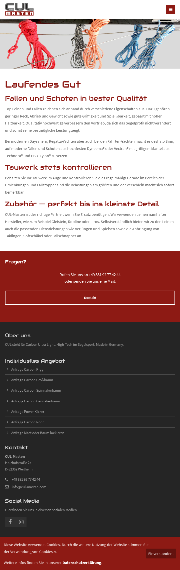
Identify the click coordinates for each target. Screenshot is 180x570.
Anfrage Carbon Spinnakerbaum (36, 390)
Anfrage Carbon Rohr (27, 422)
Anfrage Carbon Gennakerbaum (35, 401)
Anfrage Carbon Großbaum (32, 379)
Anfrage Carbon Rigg (27, 369)
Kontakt (90, 297)
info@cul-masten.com (29, 486)
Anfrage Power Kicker (27, 411)
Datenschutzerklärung (81, 562)
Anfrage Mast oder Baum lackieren (37, 432)
